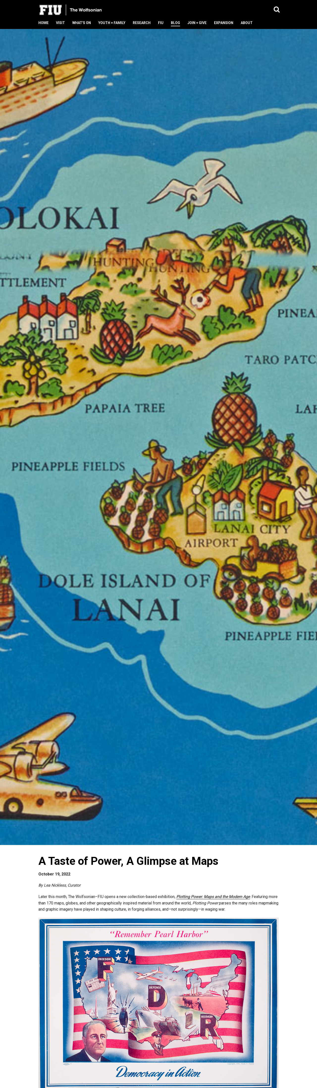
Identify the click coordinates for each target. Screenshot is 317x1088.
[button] (277, 9)
